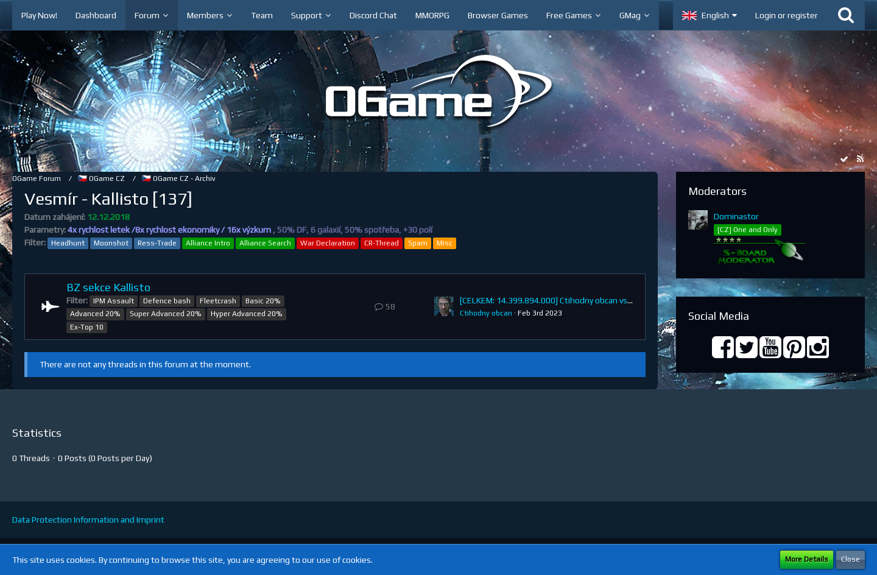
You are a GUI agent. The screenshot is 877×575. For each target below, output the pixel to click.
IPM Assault (113, 301)
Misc (445, 243)
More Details (806, 559)
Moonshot (111, 243)
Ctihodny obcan (486, 313)
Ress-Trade (157, 243)
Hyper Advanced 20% (247, 313)
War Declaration (327, 243)
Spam (418, 243)
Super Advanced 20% (166, 313)
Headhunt (68, 243)
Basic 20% (263, 301)
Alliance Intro (208, 243)
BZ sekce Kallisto (108, 287)
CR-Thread (381, 243)
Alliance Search (265, 243)
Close (850, 559)
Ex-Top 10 (87, 327)
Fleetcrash (218, 301)
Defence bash (167, 301)
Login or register (786, 15)
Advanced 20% (95, 313)
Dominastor (736, 216)
